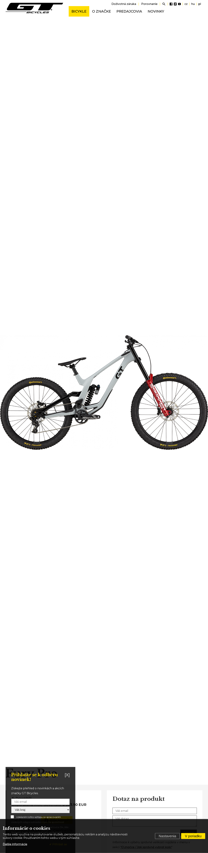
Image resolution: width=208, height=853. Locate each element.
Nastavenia (167, 836)
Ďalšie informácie (15, 844)
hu (193, 4)
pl (199, 4)
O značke (101, 11)
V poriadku (193, 836)
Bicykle (78, 11)
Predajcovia (129, 11)
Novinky (156, 11)
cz (186, 4)
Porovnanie (149, 4)
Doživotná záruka (123, 4)
